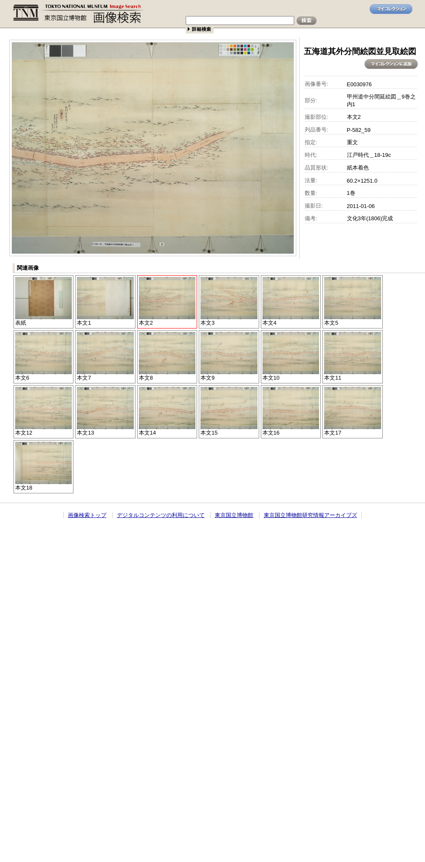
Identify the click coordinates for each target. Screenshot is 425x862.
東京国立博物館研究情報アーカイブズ (310, 515)
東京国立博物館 (234, 515)
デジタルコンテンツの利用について (161, 515)
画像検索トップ (87, 515)
